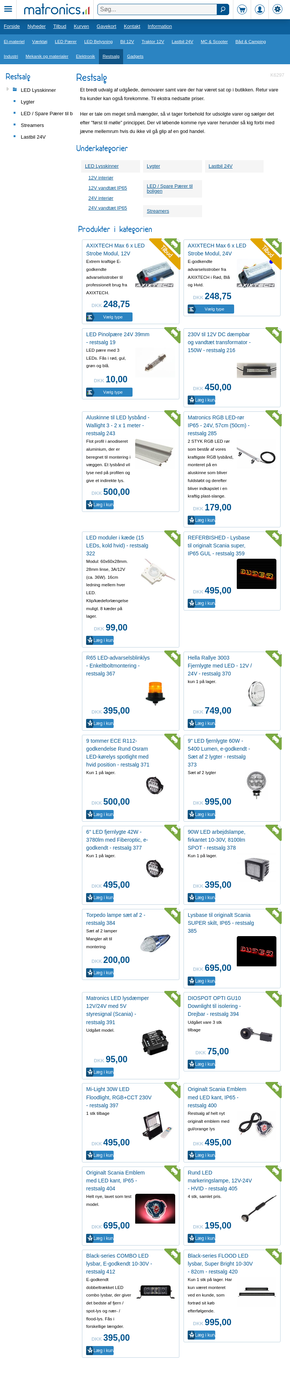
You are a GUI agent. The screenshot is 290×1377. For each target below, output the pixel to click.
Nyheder (37, 26)
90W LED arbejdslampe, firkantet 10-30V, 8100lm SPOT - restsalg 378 (216, 840)
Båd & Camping (250, 41)
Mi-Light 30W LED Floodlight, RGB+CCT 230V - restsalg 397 (118, 1097)
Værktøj (39, 41)
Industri (11, 56)
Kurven (81, 26)
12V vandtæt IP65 (107, 188)
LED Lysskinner (102, 166)
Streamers (158, 211)
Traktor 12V (153, 41)
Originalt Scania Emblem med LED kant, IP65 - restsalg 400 (217, 1097)
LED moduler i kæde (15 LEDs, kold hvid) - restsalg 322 (117, 545)
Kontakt (132, 26)
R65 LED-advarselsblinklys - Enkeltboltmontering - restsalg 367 (118, 666)
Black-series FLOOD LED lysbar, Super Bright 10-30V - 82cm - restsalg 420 (220, 1264)
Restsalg (111, 56)
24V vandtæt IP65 (107, 208)
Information (160, 26)
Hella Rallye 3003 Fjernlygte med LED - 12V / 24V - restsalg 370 (220, 666)
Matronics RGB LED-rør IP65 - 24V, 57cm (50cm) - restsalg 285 (219, 425)
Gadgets (135, 56)
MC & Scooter (214, 41)
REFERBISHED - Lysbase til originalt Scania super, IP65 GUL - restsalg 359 (219, 545)
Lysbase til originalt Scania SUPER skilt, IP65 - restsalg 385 (221, 923)
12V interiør (100, 178)
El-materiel (14, 41)
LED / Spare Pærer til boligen (170, 188)
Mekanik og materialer (47, 56)
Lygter (153, 166)
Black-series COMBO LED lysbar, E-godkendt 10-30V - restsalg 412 (119, 1264)
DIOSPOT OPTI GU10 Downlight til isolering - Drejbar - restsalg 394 (214, 1006)
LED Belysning (98, 41)
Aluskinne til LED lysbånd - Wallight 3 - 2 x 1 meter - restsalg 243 (117, 425)
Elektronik (85, 56)
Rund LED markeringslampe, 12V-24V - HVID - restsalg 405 (220, 1181)
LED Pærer (66, 41)
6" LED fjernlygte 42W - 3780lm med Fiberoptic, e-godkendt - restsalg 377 (117, 840)
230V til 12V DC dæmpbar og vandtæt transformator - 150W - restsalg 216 (219, 342)
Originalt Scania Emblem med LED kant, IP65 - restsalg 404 (115, 1181)
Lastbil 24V (182, 41)
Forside (12, 26)
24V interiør (100, 198)
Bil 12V (127, 41)
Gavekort (106, 26)
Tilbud (59, 26)
